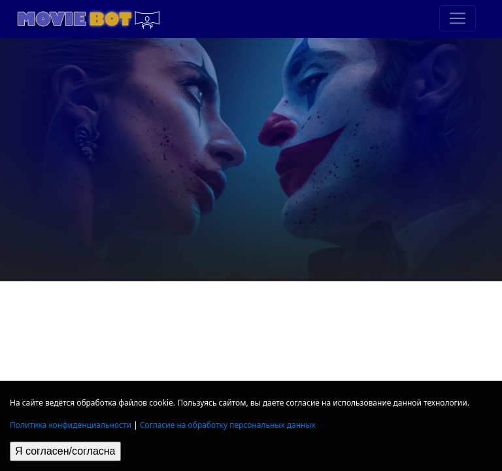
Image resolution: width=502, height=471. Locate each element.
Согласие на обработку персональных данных (228, 424)
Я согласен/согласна (65, 451)
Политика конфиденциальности (70, 424)
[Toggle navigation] (457, 18)
